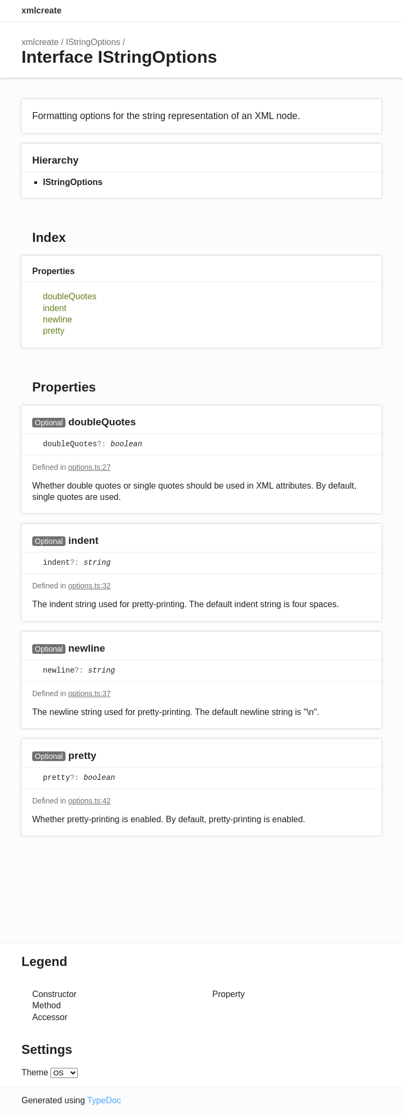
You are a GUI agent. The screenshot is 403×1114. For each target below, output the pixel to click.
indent (55, 308)
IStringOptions (93, 42)
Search (328, 10)
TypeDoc (104, 1100)
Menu (371, 10)
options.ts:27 (89, 467)
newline (57, 319)
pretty (53, 330)
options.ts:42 (89, 800)
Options (349, 10)
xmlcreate (41, 10)
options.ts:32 (89, 585)
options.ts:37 (89, 693)
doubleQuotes (70, 296)
